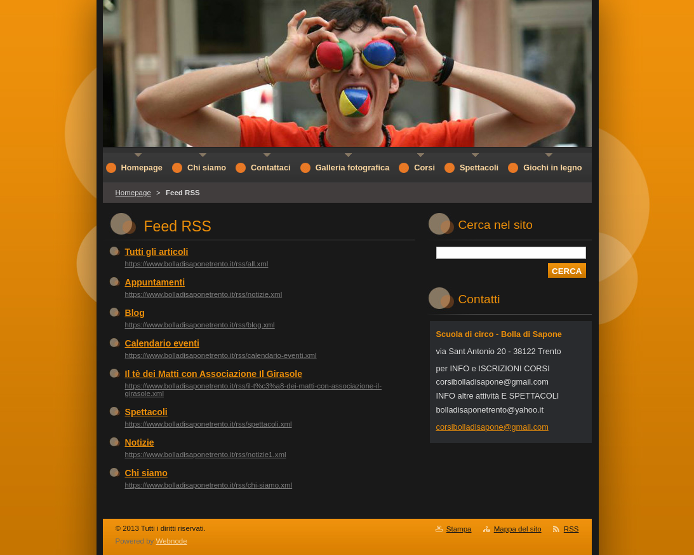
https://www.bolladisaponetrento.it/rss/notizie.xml (204, 294)
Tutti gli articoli (157, 252)
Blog (135, 313)
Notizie (139, 442)
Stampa (459, 529)
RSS (571, 529)
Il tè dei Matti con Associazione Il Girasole (214, 374)
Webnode (171, 541)
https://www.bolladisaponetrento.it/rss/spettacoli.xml (208, 424)
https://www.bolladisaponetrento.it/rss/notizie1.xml (205, 454)
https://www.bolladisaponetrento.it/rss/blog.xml (200, 325)
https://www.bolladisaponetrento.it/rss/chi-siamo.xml (209, 485)
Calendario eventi (162, 343)
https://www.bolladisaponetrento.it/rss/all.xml (197, 264)
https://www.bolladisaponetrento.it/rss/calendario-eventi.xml (221, 355)
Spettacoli (146, 412)
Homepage (133, 192)
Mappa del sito (518, 529)
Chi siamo (146, 473)
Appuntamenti (155, 282)
